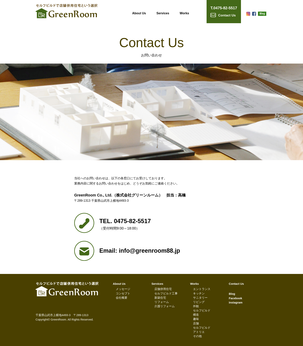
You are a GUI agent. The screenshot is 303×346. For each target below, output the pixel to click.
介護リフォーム (164, 306)
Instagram (236, 302)
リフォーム (161, 301)
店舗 (196, 323)
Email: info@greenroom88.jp (139, 250)
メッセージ (123, 289)
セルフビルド (201, 310)
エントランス (201, 289)
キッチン (199, 293)
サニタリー (200, 297)
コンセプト (123, 293)
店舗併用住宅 (163, 289)
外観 (196, 306)
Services (163, 13)
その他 (197, 336)
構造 (196, 314)
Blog (232, 293)
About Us (139, 13)
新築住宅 (160, 297)
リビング (199, 301)
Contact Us (236, 283)
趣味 (196, 318)
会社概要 (121, 297)
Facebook (235, 298)
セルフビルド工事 (166, 293)
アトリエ (199, 331)
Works (184, 13)
